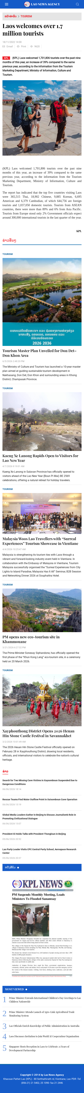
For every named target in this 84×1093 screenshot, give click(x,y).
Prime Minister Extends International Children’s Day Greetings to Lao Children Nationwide (45, 999)
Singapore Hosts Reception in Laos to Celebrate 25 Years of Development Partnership (39, 1048)
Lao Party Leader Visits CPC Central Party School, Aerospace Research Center (39, 851)
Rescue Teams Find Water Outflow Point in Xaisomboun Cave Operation (39, 799)
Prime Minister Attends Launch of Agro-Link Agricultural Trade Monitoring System (42, 1013)
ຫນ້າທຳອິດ (11, 16)
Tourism (26, 16)
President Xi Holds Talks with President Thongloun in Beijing (34, 834)
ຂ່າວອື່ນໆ (9, 240)
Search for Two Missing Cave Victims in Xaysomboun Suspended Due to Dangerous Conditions (39, 782)
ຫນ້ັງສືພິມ (12, 867)
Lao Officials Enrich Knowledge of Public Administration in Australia (44, 1025)
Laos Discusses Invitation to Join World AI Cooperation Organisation (44, 1036)
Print (21, 46)
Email (7, 46)
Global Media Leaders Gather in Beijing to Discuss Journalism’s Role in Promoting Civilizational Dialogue (39, 816)
